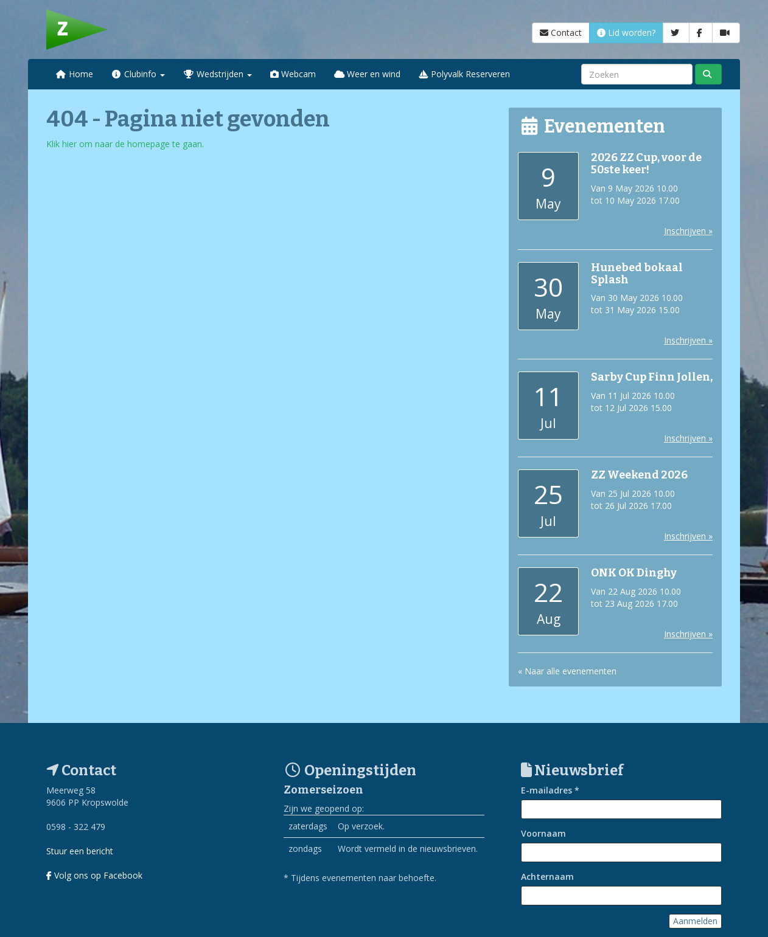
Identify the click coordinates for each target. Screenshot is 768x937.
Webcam (293, 74)
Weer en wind (367, 74)
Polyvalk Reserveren (464, 74)
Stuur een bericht (79, 851)
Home (74, 74)
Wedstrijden (217, 74)
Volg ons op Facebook (94, 875)
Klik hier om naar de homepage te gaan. (125, 144)
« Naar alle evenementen (567, 671)
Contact (561, 32)
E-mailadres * (550, 790)
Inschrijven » (688, 231)
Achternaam (547, 876)
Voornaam (543, 833)
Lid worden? (626, 32)
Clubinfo (138, 74)
